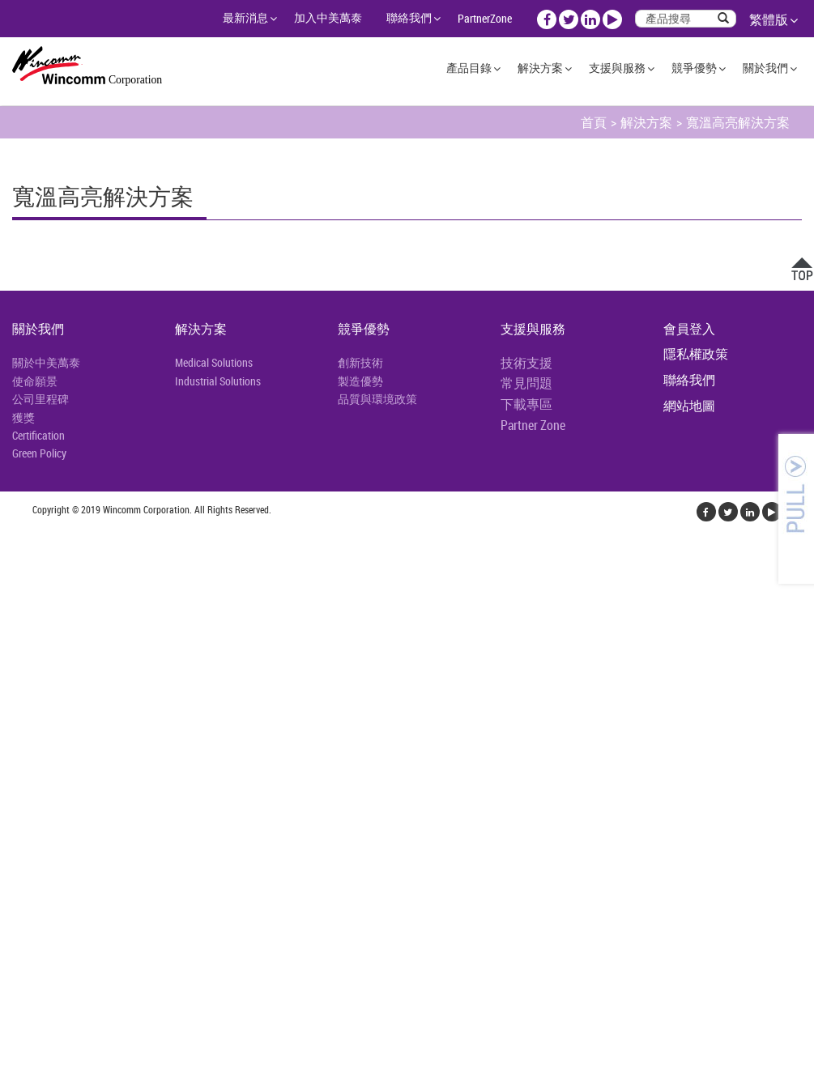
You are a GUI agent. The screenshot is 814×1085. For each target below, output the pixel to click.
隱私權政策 (695, 354)
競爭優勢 (694, 67)
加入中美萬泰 (328, 17)
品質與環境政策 (377, 398)
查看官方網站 (91, 768)
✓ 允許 (18, 631)
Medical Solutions (214, 362)
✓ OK (292, 1075)
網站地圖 (689, 406)
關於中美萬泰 (46, 362)
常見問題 (526, 383)
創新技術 (360, 362)
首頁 (594, 122)
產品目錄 (469, 67)
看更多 (24, 768)
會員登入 (689, 329)
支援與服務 (617, 67)
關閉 (13, 593)
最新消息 (245, 17)
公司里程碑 (40, 398)
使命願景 (35, 381)
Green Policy (39, 453)
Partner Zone (533, 425)
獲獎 (23, 417)
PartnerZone (485, 18)
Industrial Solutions (218, 381)
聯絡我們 (409, 17)
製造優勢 (360, 381)
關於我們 (765, 67)
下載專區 (526, 404)
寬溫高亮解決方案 (738, 122)
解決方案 (540, 67)
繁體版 (768, 19)
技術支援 (526, 363)
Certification (38, 435)
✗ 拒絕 (18, 651)
